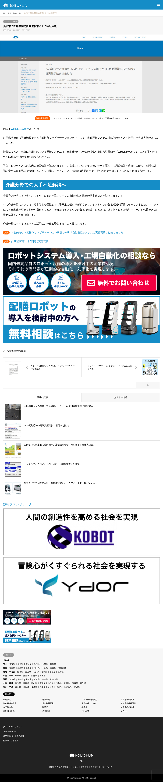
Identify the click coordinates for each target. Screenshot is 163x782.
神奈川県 (62, 668)
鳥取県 (18, 683)
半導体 (84, 707)
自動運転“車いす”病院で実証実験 (30, 241)
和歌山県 (54, 679)
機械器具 (46, 711)
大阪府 (28, 679)
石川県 (36, 672)
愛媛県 (75, 683)
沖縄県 (77, 687)
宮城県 (28, 664)
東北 (5, 664)
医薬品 (45, 707)
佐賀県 (26, 687)
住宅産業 (85, 711)
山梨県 (52, 672)
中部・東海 (8, 676)
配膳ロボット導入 (10, 740)
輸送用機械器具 (127, 707)
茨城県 (12, 668)
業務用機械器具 (10, 703)
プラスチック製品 (89, 699)
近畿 (5, 679)
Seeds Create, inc (74, 778)
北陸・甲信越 (9, 672)
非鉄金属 (46, 699)
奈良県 (45, 679)
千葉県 (45, 668)
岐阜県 (18, 676)
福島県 (53, 664)
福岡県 (18, 687)
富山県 (28, 672)
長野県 (61, 672)
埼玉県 (37, 668)
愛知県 (34, 676)
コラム (75, 767)
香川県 (67, 683)
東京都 (53, 668)
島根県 (26, 683)
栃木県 (20, 668)
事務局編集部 (20, 351)
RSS (81, 761)
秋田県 (37, 664)
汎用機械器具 (9, 711)
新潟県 (20, 672)
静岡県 (26, 676)
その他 (123, 711)
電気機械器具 (48, 703)
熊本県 (42, 687)
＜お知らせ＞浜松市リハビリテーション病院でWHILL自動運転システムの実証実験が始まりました (67, 232)
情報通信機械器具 (128, 703)
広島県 (42, 683)
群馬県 (28, 668)
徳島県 (59, 683)
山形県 (45, 664)
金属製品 (7, 699)
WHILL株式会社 (20, 128)
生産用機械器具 (127, 699)
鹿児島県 (68, 687)
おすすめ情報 (120, 397)
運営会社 (84, 767)
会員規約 (94, 767)
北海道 (6, 660)
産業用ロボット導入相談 (13, 736)
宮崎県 (59, 687)
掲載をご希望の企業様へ (59, 767)
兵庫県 (37, 679)
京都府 (20, 679)
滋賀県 (12, 679)
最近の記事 (42, 397)
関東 (5, 668)
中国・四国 (8, 683)
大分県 (50, 687)
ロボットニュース (10, 21)
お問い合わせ (106, 767)
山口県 (50, 683)
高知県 (83, 683)
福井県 (44, 672)
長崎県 (34, 687)
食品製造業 (8, 707)
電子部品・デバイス (90, 703)
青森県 (12, 664)
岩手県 (20, 664)
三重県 (42, 676)
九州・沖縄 (8, 687)
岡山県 (34, 683)
